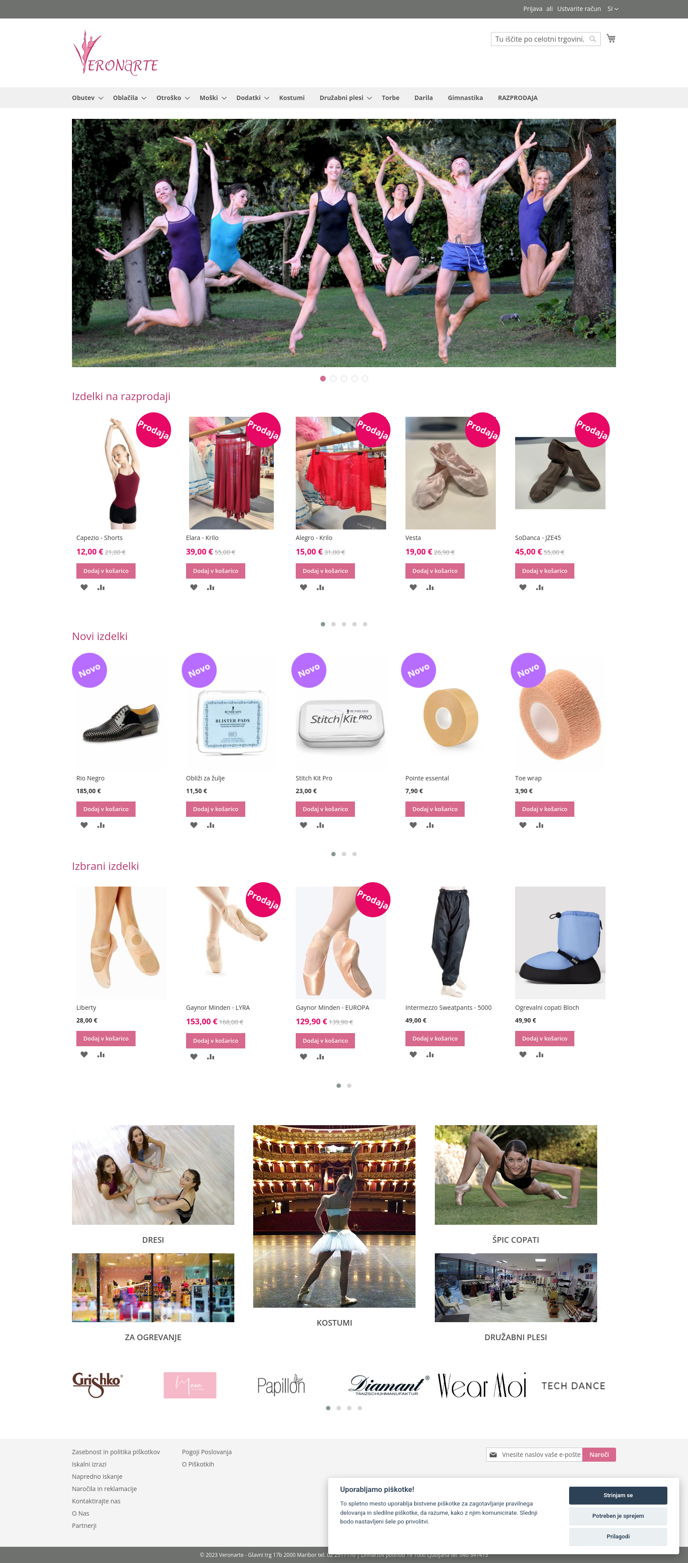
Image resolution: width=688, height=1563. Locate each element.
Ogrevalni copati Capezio (111, 778)
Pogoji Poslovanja (207, 1452)
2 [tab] (333, 379)
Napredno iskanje (97, 1476)
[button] (613, 9)
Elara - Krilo (312, 537)
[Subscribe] (599, 1455)
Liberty (196, 1007)
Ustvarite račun (579, 8)
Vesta (523, 537)
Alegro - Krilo (423, 537)
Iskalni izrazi (89, 1464)
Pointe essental (537, 778)
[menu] (344, 97)
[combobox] (546, 39)
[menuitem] (85, 97)
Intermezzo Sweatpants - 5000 (558, 1007)
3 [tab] (344, 379)
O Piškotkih (198, 1464)
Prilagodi (618, 1536)
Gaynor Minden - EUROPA (442, 1007)
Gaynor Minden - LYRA (327, 1007)
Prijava (533, 8)
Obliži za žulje (315, 778)
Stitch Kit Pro (423, 778)
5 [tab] (365, 379)
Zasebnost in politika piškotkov (116, 1452)
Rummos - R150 (99, 537)
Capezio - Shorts (209, 537)
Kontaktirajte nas (96, 1501)
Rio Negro (200, 778)
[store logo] (116, 52)
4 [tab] (354, 379)
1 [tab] (323, 379)
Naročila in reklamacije (104, 1488)
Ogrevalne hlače (99, 1007)
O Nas (81, 1513)
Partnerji (84, 1525)
